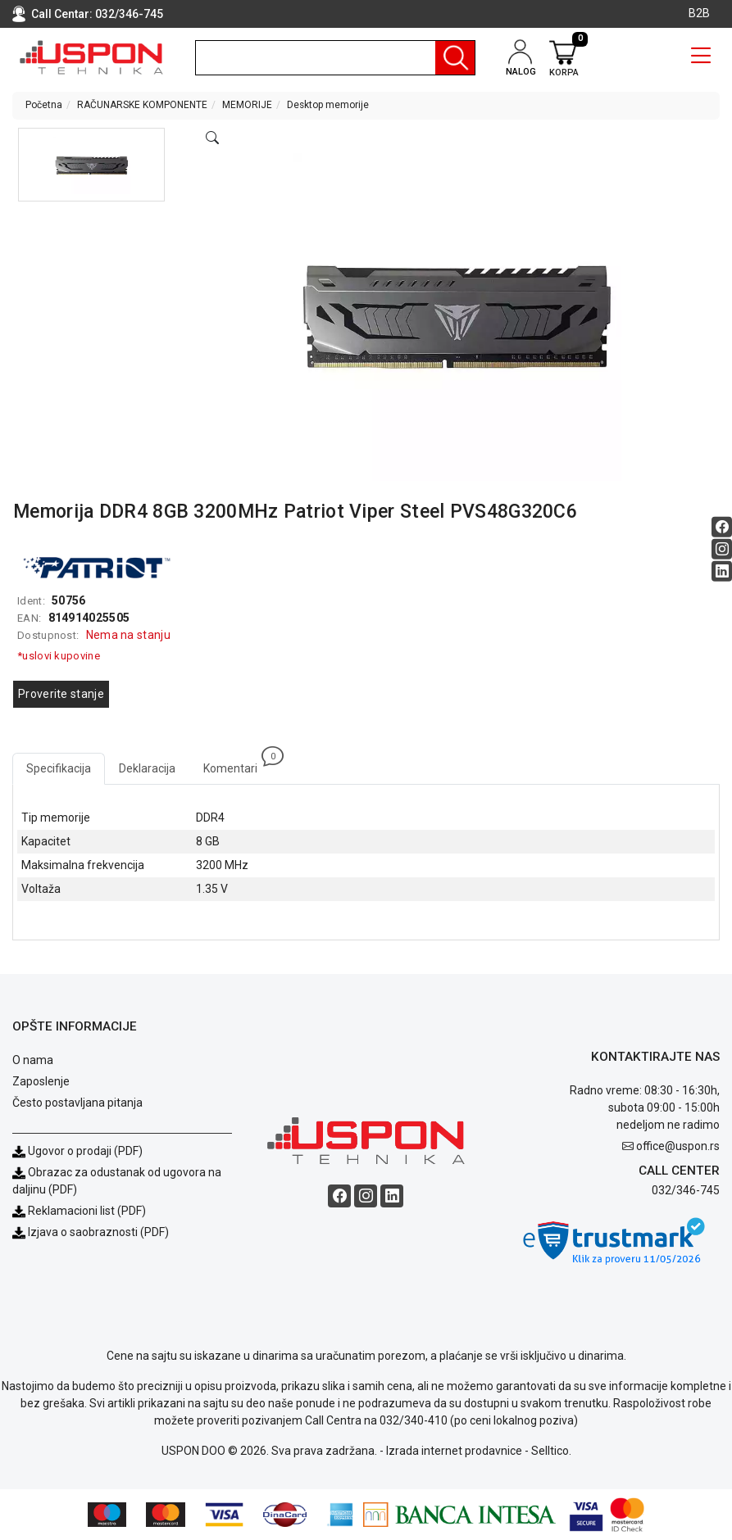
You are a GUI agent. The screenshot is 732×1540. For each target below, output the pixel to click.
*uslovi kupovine (58, 656)
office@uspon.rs (678, 1146)
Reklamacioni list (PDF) (79, 1210)
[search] (335, 57)
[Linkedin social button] (722, 571)
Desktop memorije (328, 105)
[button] (91, 165)
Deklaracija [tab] (147, 768)
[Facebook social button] (722, 527)
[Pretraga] (455, 58)
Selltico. (551, 1450)
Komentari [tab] (237, 764)
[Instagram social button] (722, 549)
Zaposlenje (41, 1081)
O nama (32, 1060)
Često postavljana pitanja (77, 1102)
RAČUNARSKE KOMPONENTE (142, 105)
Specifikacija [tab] (58, 768)
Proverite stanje (61, 693)
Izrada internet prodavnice (454, 1450)
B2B (699, 13)
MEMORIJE (247, 105)
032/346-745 (129, 13)
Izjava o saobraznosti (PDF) (98, 1232)
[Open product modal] (212, 138)
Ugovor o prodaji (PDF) (77, 1150)
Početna (43, 105)
